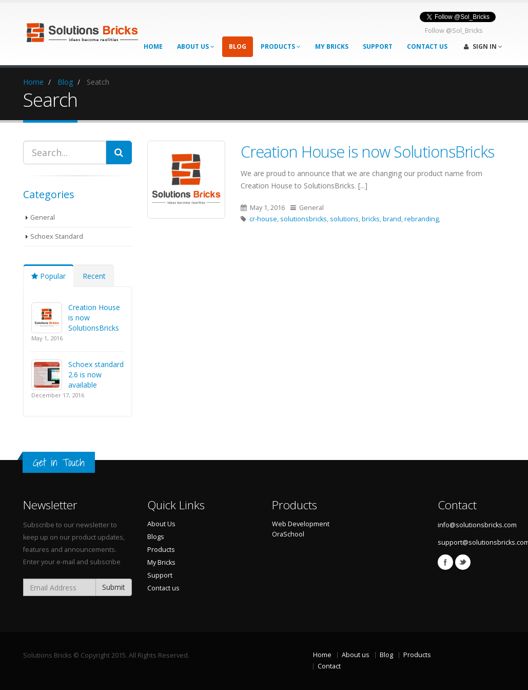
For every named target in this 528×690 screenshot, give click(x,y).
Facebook (445, 562)
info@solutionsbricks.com (477, 525)
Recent (94, 276)
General (42, 217)
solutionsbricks (303, 219)
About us (355, 654)
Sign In (483, 46)
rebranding (421, 219)
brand (392, 219)
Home (153, 46)
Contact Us (427, 46)
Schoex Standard (56, 236)
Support (378, 46)
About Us (195, 46)
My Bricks (331, 46)
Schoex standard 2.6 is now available (96, 374)
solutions (344, 219)
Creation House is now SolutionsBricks (367, 151)
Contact (329, 666)
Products (281, 46)
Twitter (463, 562)
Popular (48, 276)
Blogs (155, 536)
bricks (371, 219)
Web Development (300, 524)
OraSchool (288, 534)
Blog (237, 46)
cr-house (263, 219)
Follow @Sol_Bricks (454, 30)
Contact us (163, 588)
